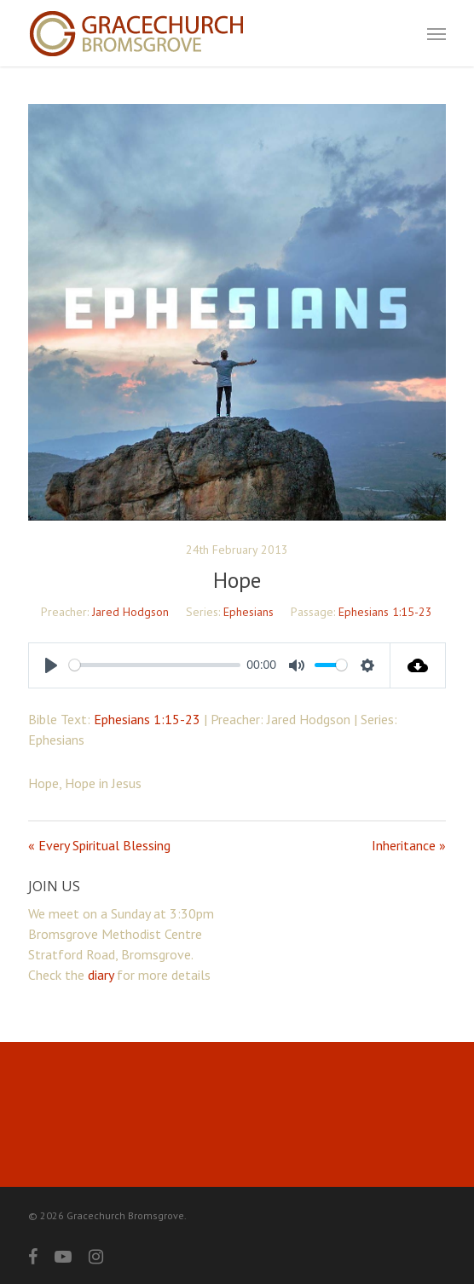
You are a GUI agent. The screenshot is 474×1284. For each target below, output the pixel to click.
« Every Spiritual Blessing (99, 845)
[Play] (51, 665)
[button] (436, 33)
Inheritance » (409, 845)
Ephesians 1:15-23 (385, 611)
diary (100, 974)
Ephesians (248, 611)
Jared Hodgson (130, 611)
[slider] (154, 665)
